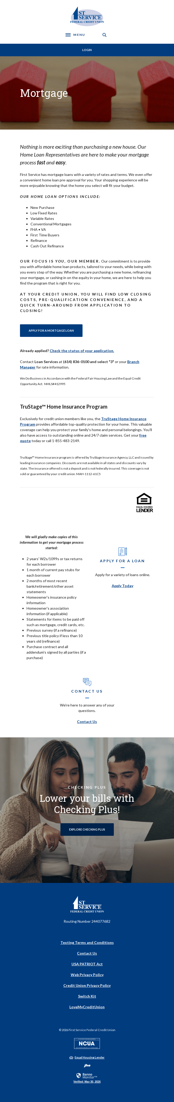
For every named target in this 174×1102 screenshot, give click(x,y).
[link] (86, 1078)
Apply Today (122, 585)
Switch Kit (87, 996)
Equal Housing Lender (90, 1057)
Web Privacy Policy (87, 974)
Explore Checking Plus (87, 829)
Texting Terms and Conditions (87, 942)
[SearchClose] (104, 35)
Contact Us (87, 721)
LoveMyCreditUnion (87, 1007)
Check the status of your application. (82, 350)
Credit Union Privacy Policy (87, 985)
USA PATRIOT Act (87, 964)
